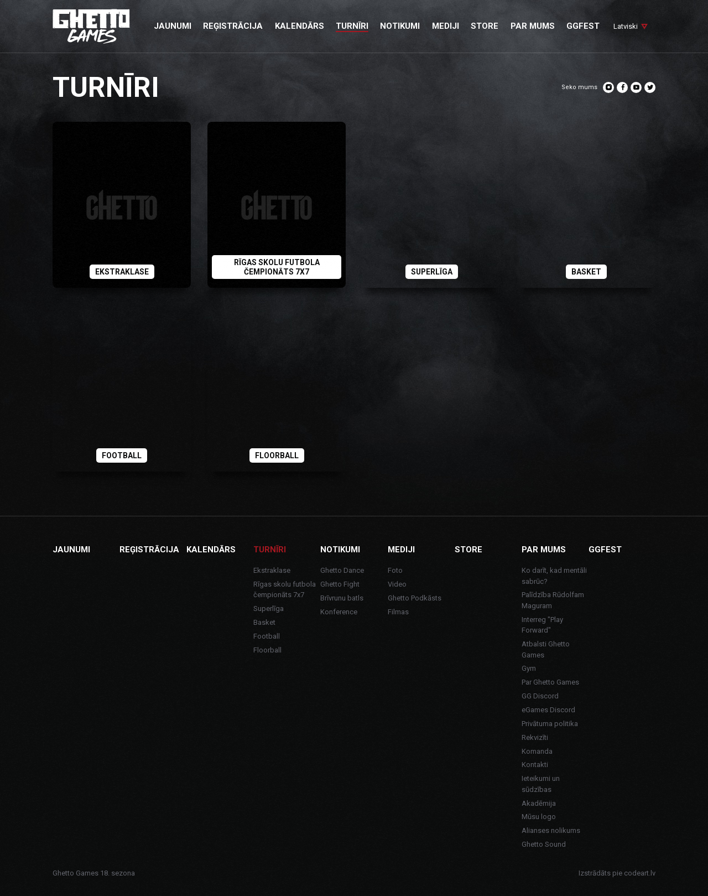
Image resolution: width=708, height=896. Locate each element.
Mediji (401, 550)
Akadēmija (539, 803)
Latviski (625, 26)
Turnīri (269, 550)
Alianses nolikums (551, 830)
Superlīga (268, 608)
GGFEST (605, 550)
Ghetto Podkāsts (414, 598)
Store (468, 550)
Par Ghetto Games (550, 682)
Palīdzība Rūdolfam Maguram (553, 600)
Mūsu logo (539, 816)
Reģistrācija (149, 550)
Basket (264, 622)
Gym (529, 668)
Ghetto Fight (340, 584)
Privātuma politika (550, 723)
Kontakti (535, 764)
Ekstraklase (271, 570)
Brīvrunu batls (341, 598)
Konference (338, 612)
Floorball (267, 650)
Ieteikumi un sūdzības (541, 784)
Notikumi (340, 550)
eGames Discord (548, 710)
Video (397, 584)
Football (266, 636)
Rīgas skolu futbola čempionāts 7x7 (284, 589)
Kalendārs (211, 550)
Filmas (398, 612)
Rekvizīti (535, 737)
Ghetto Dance (342, 570)
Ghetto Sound (544, 844)
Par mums (544, 550)
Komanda (537, 751)
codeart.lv (639, 873)
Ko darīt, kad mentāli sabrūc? (554, 576)
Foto (395, 570)
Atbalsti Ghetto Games (546, 649)
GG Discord (540, 696)
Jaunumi (71, 550)
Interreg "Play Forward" (542, 625)
